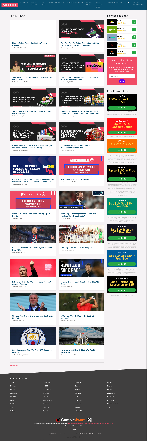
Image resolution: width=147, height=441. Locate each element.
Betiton (120, 44)
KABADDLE (76, 437)
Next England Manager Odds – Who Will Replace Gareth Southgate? (79, 214)
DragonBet (13, 400)
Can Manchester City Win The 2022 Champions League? (32, 351)
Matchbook (46, 404)
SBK (11, 407)
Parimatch (78, 404)
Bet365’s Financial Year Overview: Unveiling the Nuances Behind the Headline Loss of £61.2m (33, 180)
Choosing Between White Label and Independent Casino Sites (76, 146)
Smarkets (46, 407)
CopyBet (45, 397)
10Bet (12, 382)
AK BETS (120, 52)
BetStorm (13, 393)
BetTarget (46, 393)
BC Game (13, 386)
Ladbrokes (78, 400)
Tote (108, 407)
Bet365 (45, 386)
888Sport (78, 382)
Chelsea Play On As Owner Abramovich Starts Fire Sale (32, 317)
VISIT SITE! (122, 108)
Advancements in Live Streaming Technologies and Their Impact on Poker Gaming (32, 146)
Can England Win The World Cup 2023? (78, 247)
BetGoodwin (121, 21)
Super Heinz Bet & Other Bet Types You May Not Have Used (31, 112)
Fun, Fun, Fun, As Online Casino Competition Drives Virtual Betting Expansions (80, 44)
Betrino (119, 36)
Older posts (14, 365)
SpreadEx (78, 407)
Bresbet (13, 397)
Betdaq (109, 386)
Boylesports (111, 393)
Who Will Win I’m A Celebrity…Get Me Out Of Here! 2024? (32, 78)
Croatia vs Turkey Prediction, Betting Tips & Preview (31, 214)
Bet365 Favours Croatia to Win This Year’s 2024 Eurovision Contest (79, 78)
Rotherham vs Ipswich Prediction (75, 179)
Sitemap (73, 430)
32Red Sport (47, 382)
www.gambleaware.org (76, 424)
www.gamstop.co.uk (106, 424)
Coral (76, 397)
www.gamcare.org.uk (91, 424)
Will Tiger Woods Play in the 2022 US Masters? (77, 317)
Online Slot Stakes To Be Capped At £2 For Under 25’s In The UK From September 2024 (80, 112)
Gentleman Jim (47, 400)
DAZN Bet (110, 397)
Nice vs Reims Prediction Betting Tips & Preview (29, 44)
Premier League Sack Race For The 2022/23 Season (80, 283)
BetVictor (78, 393)
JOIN (122, 81)
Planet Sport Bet (112, 404)
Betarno (77, 386)
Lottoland (120, 29)
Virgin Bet (46, 411)
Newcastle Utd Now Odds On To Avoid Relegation (78, 351)
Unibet (12, 411)
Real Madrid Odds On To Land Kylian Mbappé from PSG (32, 248)
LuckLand (13, 404)
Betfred (12, 390)
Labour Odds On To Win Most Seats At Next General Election (31, 283)
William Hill (78, 411)
